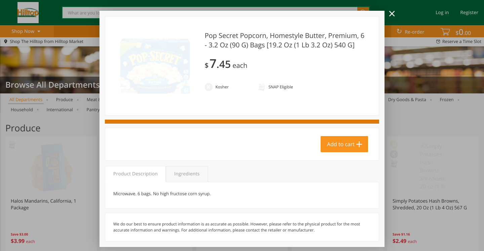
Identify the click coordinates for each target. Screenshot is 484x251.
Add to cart (341, 144)
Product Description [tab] (135, 174)
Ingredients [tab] (186, 174)
